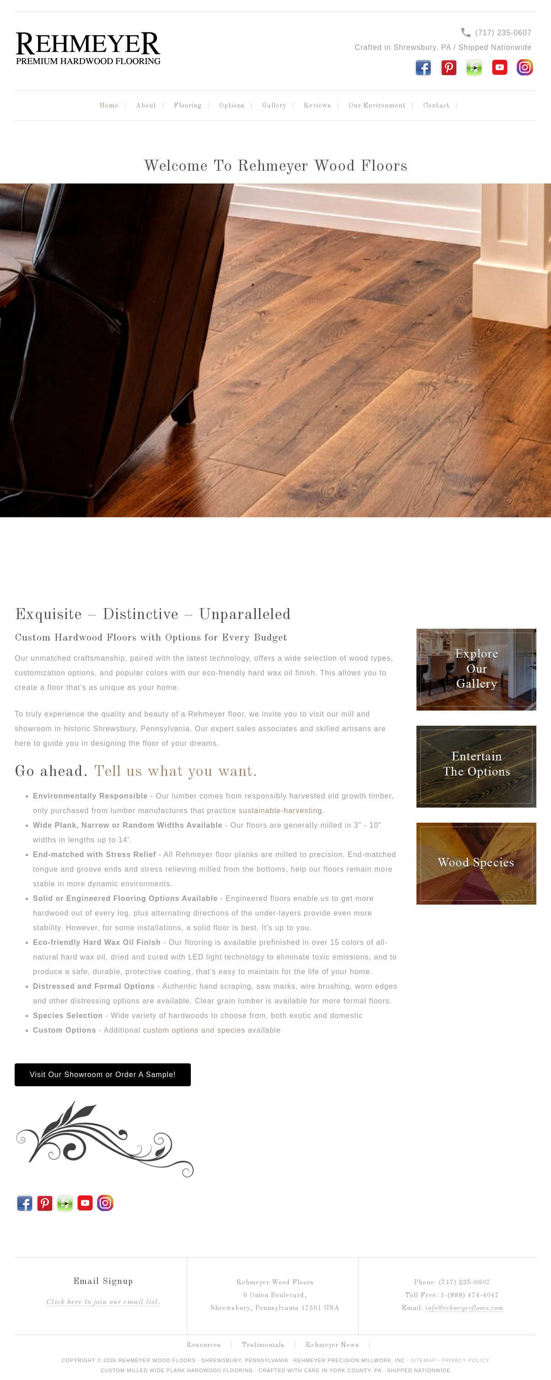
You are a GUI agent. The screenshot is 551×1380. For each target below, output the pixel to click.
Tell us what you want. (175, 772)
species (231, 1030)
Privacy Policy (466, 1360)
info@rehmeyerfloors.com (464, 1308)
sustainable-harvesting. (282, 810)
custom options (171, 1030)
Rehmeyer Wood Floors (88, 48)
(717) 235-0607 (496, 33)
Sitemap (423, 1360)
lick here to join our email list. (103, 1302)
